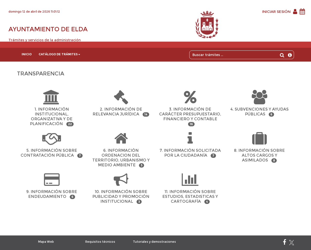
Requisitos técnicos (100, 241)
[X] (291, 243)
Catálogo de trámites (59, 54)
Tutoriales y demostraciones (154, 241)
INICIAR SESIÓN (276, 11)
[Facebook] (284, 243)
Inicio (26, 54)
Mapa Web (46, 241)
